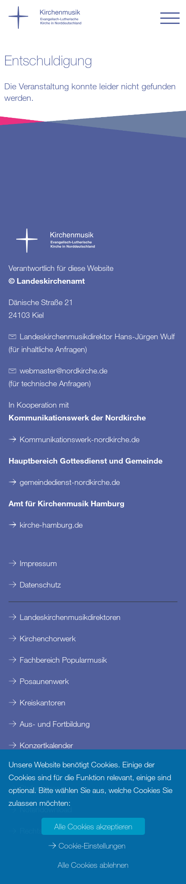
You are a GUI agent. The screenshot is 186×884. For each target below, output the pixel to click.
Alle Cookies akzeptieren (93, 826)
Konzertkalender (46, 745)
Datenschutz (40, 584)
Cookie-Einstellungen (92, 845)
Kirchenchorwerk (48, 638)
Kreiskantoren (42, 702)
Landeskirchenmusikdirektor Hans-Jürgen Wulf (97, 336)
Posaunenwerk (44, 681)
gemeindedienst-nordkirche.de (70, 482)
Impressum (38, 563)
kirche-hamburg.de (51, 524)
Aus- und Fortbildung (55, 723)
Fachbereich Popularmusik (63, 659)
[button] (170, 18)
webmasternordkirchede (63, 370)
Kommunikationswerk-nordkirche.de (79, 439)
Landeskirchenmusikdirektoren (70, 617)
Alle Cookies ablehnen (93, 864)
